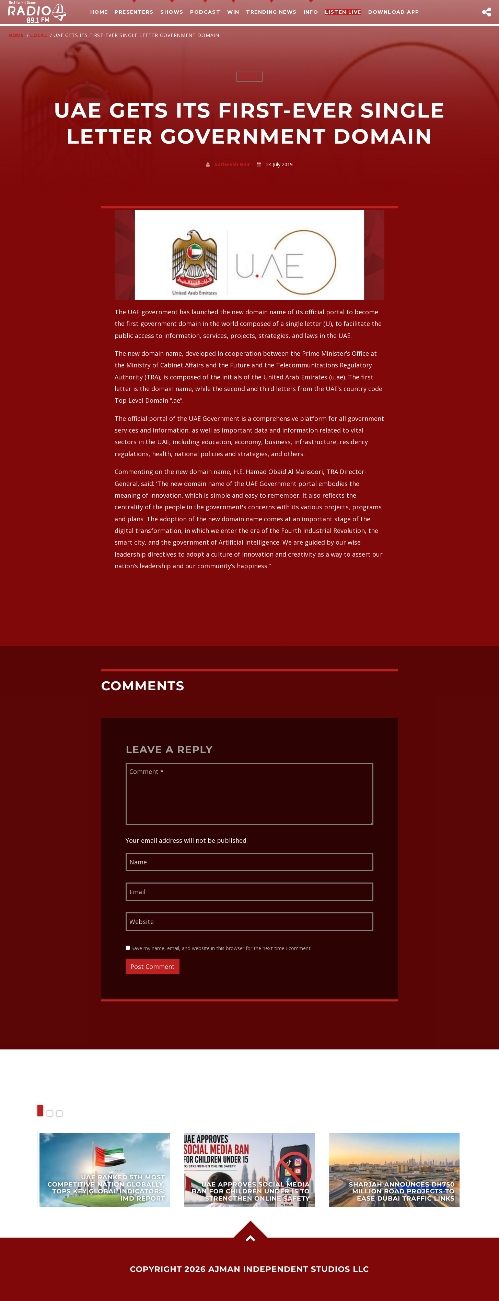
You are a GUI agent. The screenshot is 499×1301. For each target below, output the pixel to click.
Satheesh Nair (232, 164)
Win (233, 12)
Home (99, 12)
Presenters (134, 12)
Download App (393, 12)
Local (38, 35)
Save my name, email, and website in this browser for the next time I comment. (219, 948)
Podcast (205, 12)
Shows (171, 12)
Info (311, 12)
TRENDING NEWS (271, 12)
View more (104, 1170)
